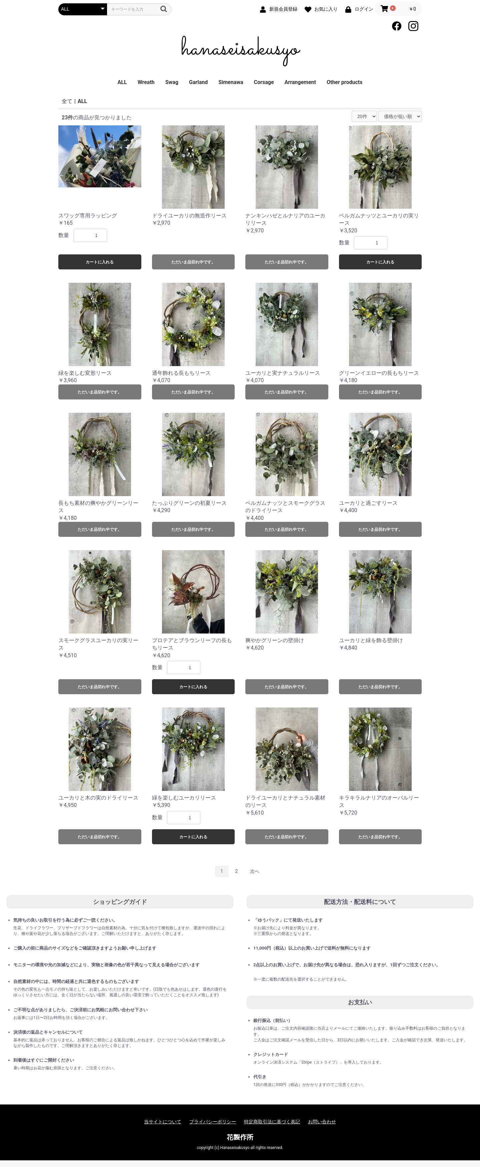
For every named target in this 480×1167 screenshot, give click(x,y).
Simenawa (230, 82)
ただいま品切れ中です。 (193, 262)
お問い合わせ (322, 1121)
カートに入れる (100, 262)
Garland (198, 82)
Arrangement (300, 82)
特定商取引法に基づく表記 (272, 1121)
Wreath (146, 82)
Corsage (264, 82)
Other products (344, 82)
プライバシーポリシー (212, 1121)
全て (67, 101)
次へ (254, 871)
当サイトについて (162, 1121)
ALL (122, 82)
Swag (171, 82)
